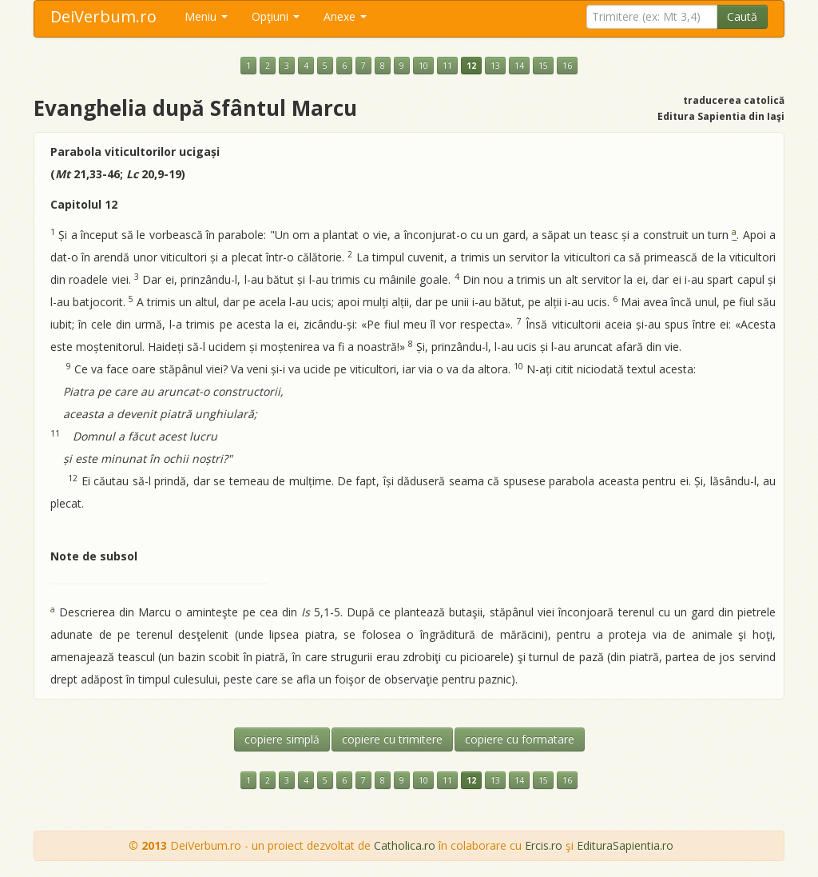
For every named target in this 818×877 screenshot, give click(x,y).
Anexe (345, 16)
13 (495, 65)
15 (543, 65)
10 (423, 65)
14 (519, 65)
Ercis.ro (543, 845)
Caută (742, 16)
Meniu (206, 16)
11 (447, 65)
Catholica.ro (404, 845)
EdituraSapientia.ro (625, 845)
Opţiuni (276, 16)
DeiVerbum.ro (103, 16)
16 (567, 65)
